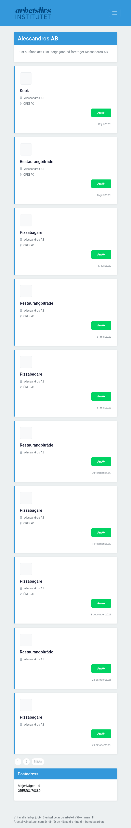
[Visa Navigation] (114, 13)
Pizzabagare (31, 232)
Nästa (38, 761)
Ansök (101, 112)
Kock (24, 90)
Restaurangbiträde (36, 161)
